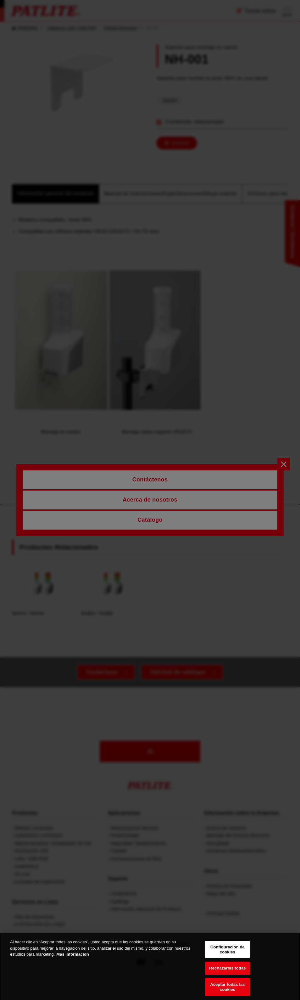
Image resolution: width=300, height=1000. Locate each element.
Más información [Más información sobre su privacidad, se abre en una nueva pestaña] (72, 959)
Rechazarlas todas (227, 973)
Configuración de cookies (227, 954)
